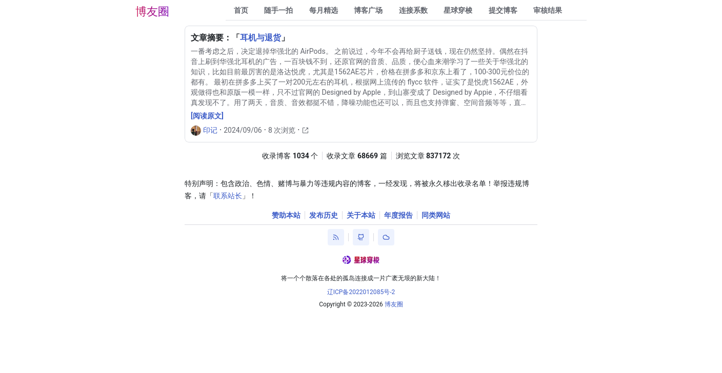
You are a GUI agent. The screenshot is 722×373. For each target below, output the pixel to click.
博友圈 (152, 11)
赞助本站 (286, 215)
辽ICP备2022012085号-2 (361, 292)
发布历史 (323, 215)
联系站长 (227, 196)
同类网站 (436, 215)
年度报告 (398, 215)
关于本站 (361, 215)
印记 (210, 130)
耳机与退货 (260, 38)
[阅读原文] (207, 116)
